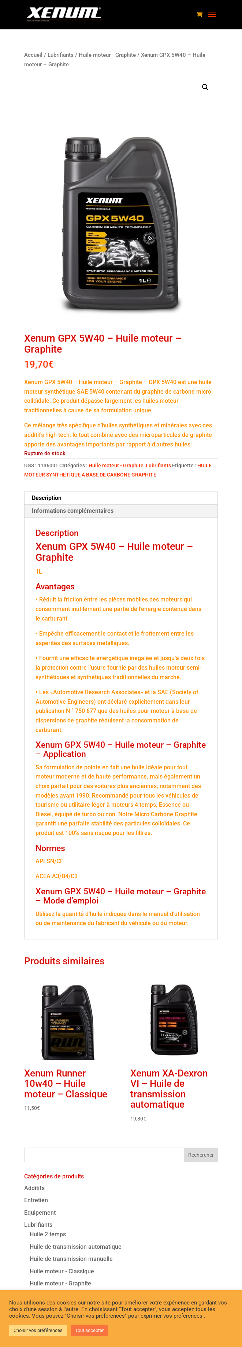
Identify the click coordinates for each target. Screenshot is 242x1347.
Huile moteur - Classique (62, 1271)
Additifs (34, 1188)
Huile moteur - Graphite (107, 55)
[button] (205, 87)
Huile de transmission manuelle (71, 1258)
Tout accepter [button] (89, 1330)
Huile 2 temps (48, 1234)
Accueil (33, 55)
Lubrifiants (61, 55)
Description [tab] (47, 497)
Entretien (36, 1200)
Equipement (40, 1212)
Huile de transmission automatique (76, 1246)
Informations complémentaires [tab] (72, 510)
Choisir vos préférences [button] (38, 1330)
